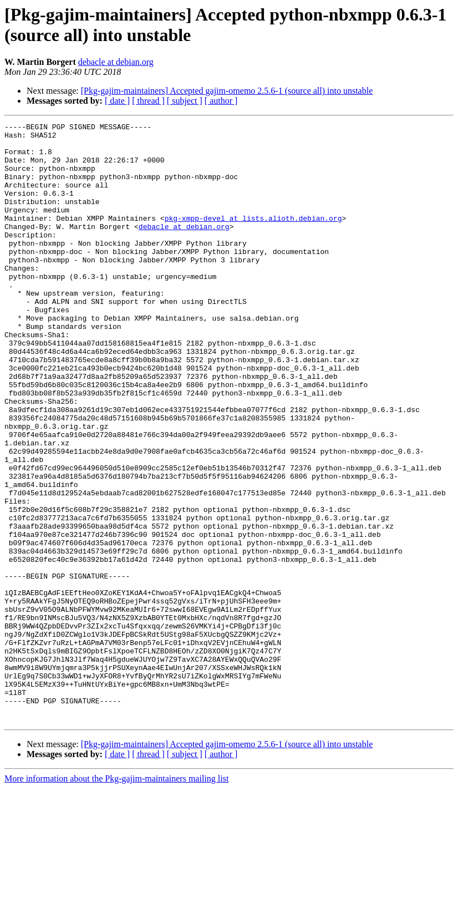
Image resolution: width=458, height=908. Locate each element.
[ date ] (117, 100)
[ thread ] (148, 100)
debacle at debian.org (116, 62)
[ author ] (221, 100)
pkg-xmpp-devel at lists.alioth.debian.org (253, 238)
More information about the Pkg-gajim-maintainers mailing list (116, 898)
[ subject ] (184, 100)
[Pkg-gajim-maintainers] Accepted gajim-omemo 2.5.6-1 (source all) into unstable (227, 90)
